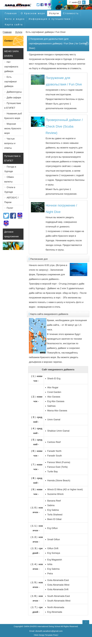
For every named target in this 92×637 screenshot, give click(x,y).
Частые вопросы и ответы (9, 143)
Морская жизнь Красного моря (12, 128)
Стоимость (71, 13)
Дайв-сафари (14, 97)
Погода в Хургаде (10, 169)
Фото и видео (15, 19)
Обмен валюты (9, 179)
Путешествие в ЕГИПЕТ (12, 105)
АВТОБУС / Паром (11, 200)
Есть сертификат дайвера (10, 81)
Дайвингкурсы (14, 92)
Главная (11, 13)
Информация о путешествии (50, 19)
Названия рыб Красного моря (13, 115)
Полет (10, 208)
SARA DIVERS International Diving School (42, 626)
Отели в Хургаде (9, 189)
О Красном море (33, 13)
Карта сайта (14, 24)
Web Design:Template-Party (46, 635)
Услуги (54, 13)
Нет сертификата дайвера (11, 67)
